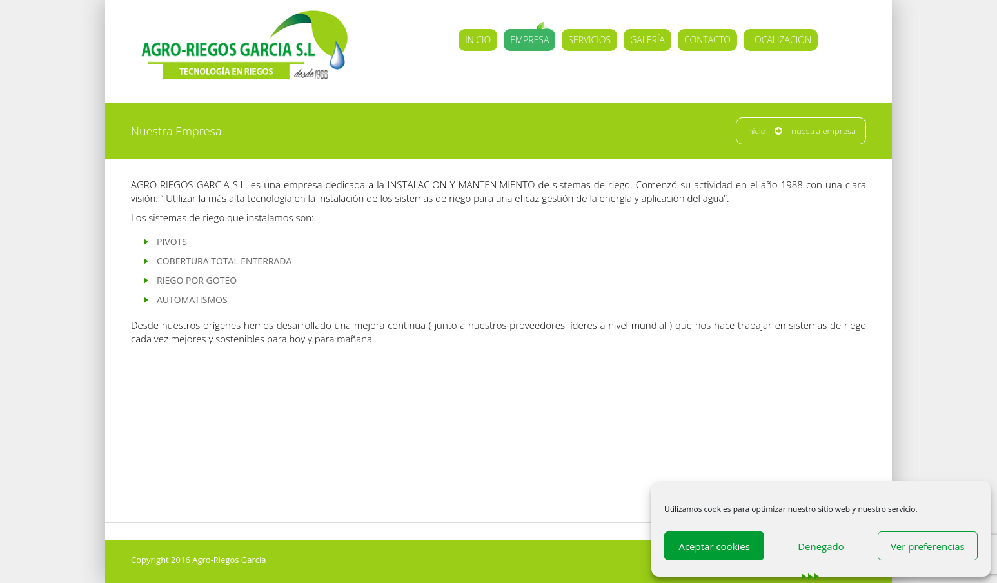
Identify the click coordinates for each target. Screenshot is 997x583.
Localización (780, 40)
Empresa (529, 40)
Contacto (707, 40)
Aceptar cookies (713, 546)
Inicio (478, 40)
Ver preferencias (928, 546)
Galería (647, 40)
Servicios (589, 40)
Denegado (821, 546)
